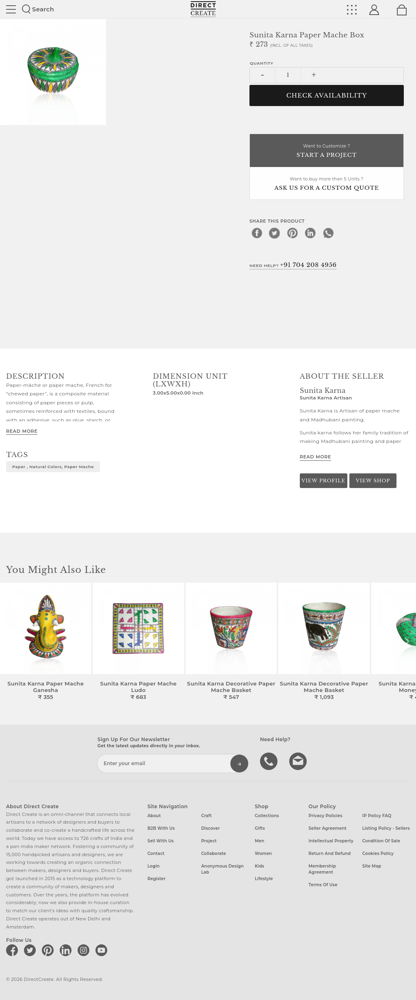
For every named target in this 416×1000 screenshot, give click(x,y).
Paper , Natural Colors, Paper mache (53, 466)
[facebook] (256, 233)
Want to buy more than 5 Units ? (326, 184)
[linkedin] (310, 233)
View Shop (373, 481)
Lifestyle (264, 878)
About (154, 815)
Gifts (260, 828)
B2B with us (161, 828)
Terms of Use (323, 884)
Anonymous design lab (222, 869)
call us (270, 760)
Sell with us (160, 841)
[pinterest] (292, 233)
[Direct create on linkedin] (67, 950)
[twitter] (274, 233)
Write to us (299, 760)
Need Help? (293, 265)
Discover (210, 828)
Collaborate (213, 853)
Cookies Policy (378, 853)
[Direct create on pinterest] (49, 950)
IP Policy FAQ (377, 815)
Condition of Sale (381, 841)
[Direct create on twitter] (31, 950)
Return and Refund (330, 853)
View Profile (323, 481)
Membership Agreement (322, 869)
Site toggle (11, 9)
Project (209, 841)
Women (263, 853)
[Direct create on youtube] (102, 950)
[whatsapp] (328, 233)
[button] (406, 642)
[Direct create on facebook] (13, 950)
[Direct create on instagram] (85, 950)
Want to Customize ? (326, 151)
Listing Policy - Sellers (386, 828)
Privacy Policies (325, 815)
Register (156, 878)
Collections (267, 815)
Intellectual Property (331, 841)
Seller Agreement (328, 828)
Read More (21, 431)
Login (153, 866)
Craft (206, 815)
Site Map (371, 866)
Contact (156, 853)
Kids (259, 866)
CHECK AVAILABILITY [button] (326, 95)
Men (259, 841)
